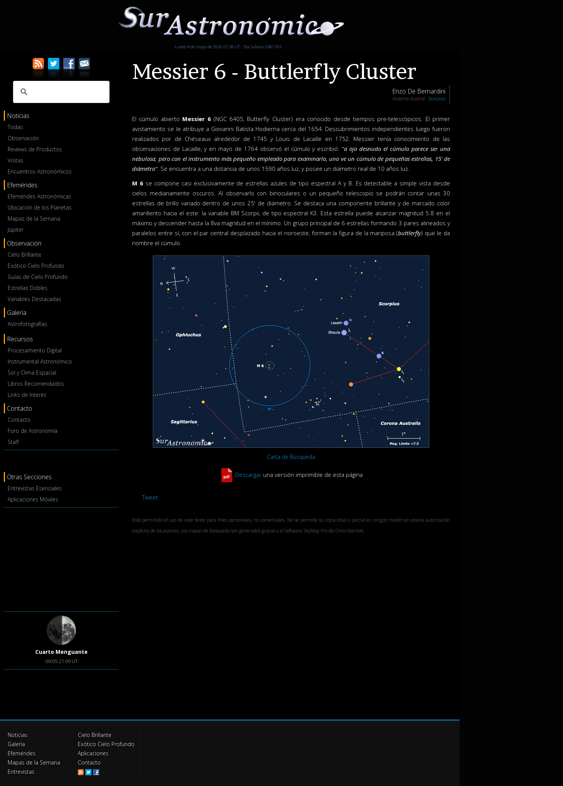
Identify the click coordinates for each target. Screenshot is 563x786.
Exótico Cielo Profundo (36, 265)
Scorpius (436, 98)
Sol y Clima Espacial (32, 372)
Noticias (18, 735)
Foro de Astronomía (32, 430)
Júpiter (15, 229)
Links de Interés (27, 394)
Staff (13, 441)
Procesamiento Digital (35, 350)
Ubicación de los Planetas (40, 207)
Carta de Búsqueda (291, 456)
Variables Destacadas (34, 299)
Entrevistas (21, 771)
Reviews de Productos (35, 149)
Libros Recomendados (36, 383)
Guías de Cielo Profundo (38, 276)
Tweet (150, 497)
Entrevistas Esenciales (35, 488)
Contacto (19, 419)
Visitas (15, 160)
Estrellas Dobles (27, 287)
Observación (23, 138)
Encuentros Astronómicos (40, 171)
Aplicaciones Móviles (33, 499)
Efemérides (22, 753)
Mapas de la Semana (34, 218)
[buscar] (60, 92)
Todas (15, 127)
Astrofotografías (27, 324)
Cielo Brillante (24, 254)
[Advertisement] (61, 558)
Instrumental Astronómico (40, 361)
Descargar (248, 474)
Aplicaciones (93, 753)
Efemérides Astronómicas (39, 196)
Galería (16, 744)
